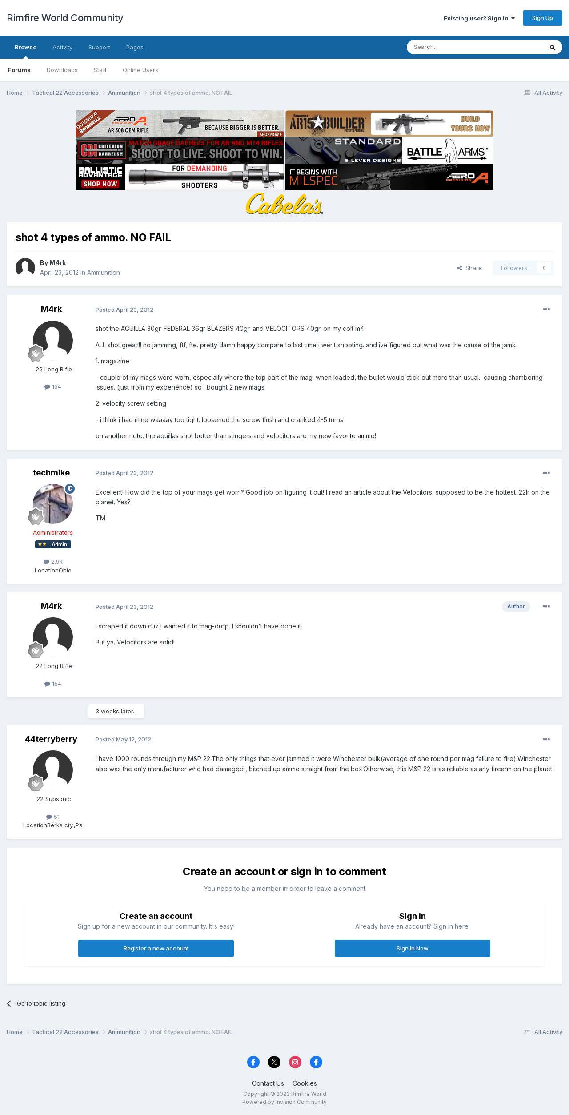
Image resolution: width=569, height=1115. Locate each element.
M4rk (57, 262)
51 (53, 816)
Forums (19, 69)
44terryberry (51, 739)
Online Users (140, 69)
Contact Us (268, 1083)
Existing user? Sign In (479, 18)
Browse (25, 51)
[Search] (452, 47)
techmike (51, 472)
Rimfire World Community (65, 18)
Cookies (305, 1083)
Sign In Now (413, 948)
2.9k (53, 561)
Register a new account (156, 948)
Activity (62, 47)
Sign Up (542, 17)
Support (99, 47)
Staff (100, 69)
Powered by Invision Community (284, 1102)
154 (52, 386)
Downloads (62, 69)
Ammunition (103, 272)
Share (469, 267)
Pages (135, 47)
